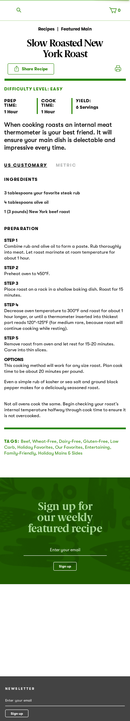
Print (118, 68)
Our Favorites (69, 447)
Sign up (65, 566)
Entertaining (97, 447)
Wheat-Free (44, 441)
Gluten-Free (95, 441)
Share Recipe (31, 68)
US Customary (25, 165)
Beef (25, 441)
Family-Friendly (20, 453)
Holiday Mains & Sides (60, 453)
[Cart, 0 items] (116, 11)
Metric (66, 165)
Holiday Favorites (35, 447)
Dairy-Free (70, 441)
